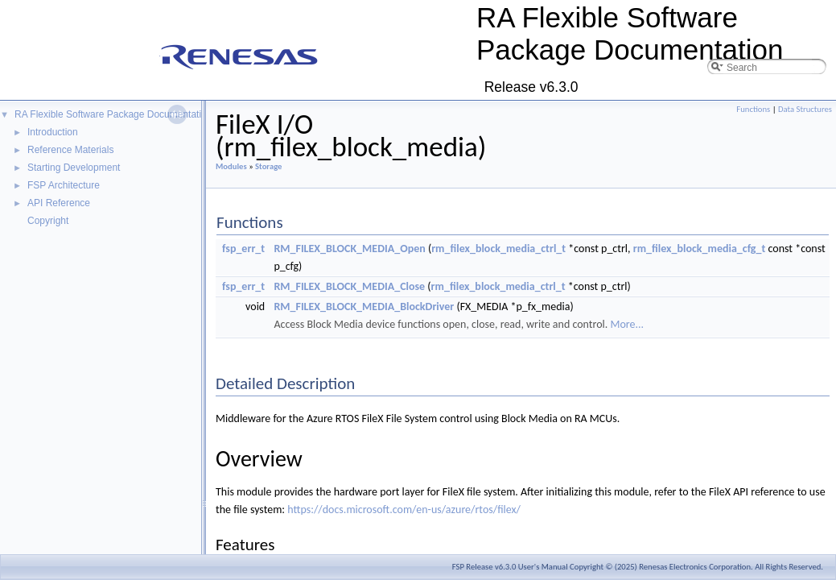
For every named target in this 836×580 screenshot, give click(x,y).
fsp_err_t (243, 248)
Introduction (52, 132)
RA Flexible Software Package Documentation (113, 114)
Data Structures (805, 109)
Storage (268, 166)
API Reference (58, 203)
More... (627, 324)
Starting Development (73, 167)
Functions (753, 109)
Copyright (47, 220)
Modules (231, 166)
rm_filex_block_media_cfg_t (699, 248)
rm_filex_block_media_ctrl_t (498, 248)
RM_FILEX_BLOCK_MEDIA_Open (349, 248)
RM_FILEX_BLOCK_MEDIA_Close (349, 286)
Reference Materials (70, 149)
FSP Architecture (63, 185)
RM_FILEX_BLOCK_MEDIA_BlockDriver (364, 306)
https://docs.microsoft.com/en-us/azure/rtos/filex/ (404, 509)
